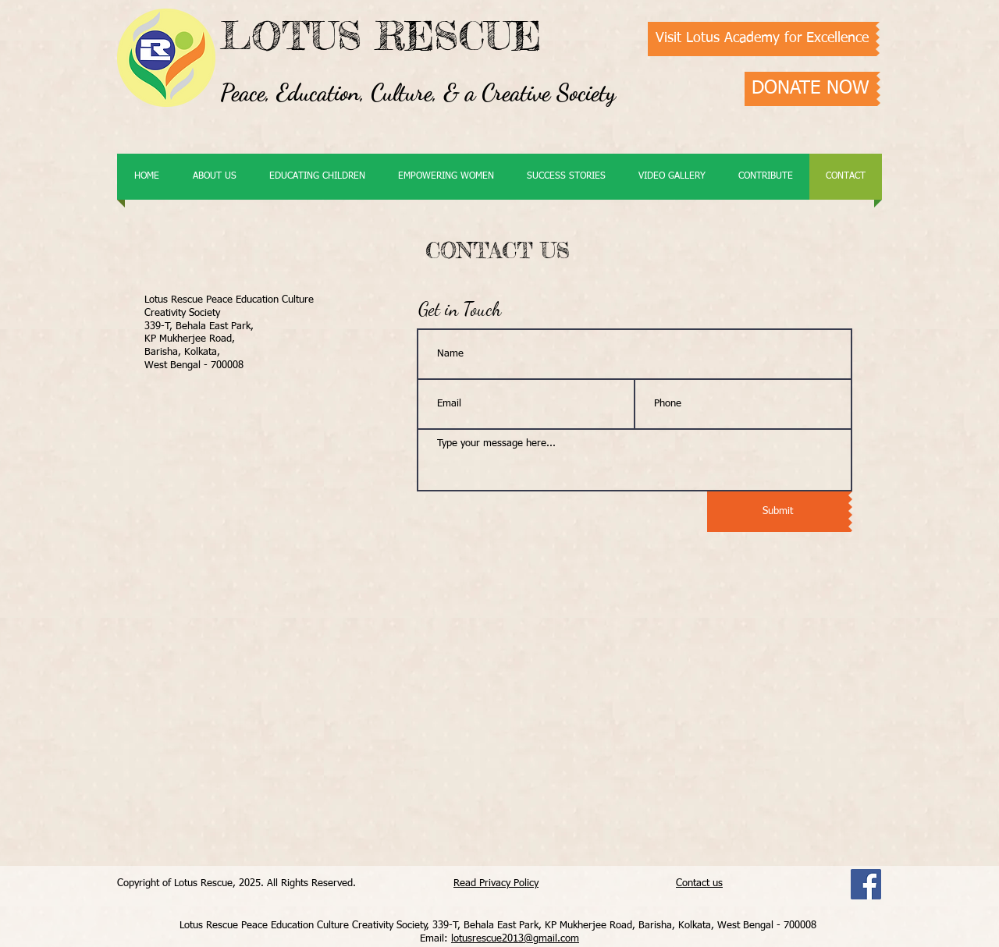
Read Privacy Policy (496, 883)
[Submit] (777, 511)
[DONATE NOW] (810, 89)
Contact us (699, 883)
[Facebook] (866, 884)
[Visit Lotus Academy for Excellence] (762, 39)
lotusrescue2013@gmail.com (515, 939)
